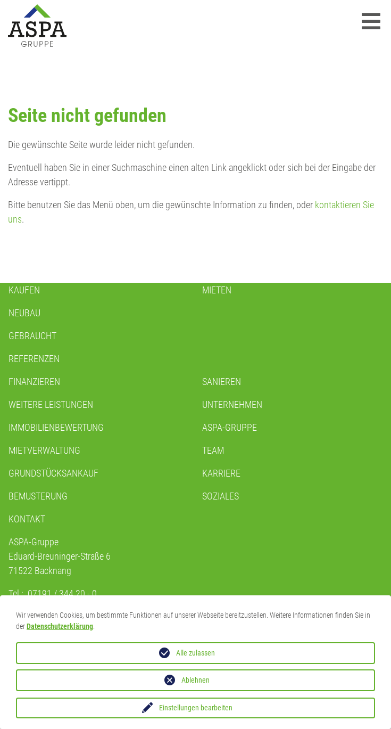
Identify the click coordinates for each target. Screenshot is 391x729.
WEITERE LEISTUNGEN (51, 404)
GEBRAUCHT (32, 335)
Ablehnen (195, 680)
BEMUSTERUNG (38, 496)
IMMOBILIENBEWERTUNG (56, 427)
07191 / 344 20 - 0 (62, 593)
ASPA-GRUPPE (229, 427)
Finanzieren (34, 381)
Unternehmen (232, 404)
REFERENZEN (34, 358)
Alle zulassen (195, 653)
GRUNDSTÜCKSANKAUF (53, 473)
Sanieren (221, 381)
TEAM (213, 450)
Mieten (216, 290)
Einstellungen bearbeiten (195, 707)
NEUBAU (24, 312)
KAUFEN (24, 290)
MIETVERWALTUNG (44, 450)
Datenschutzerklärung (60, 626)
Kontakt (27, 519)
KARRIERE (221, 473)
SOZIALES (220, 496)
